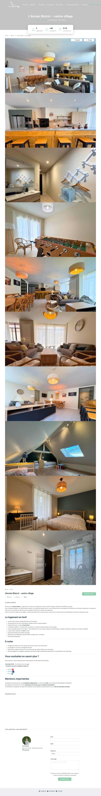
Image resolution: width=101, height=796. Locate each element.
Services (33, 5)
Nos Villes (50, 5)
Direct (9, 673)
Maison (12, 35)
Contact (85, 5)
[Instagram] (51, 791)
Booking (10, 671)
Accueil (25, 5)
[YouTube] (59, 791)
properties (26, 750)
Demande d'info (89, 594)
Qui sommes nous (74, 5)
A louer (6, 35)
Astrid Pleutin (25, 746)
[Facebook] (42, 791)
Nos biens (42, 5)
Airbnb (10, 669)
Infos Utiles (60, 5)
